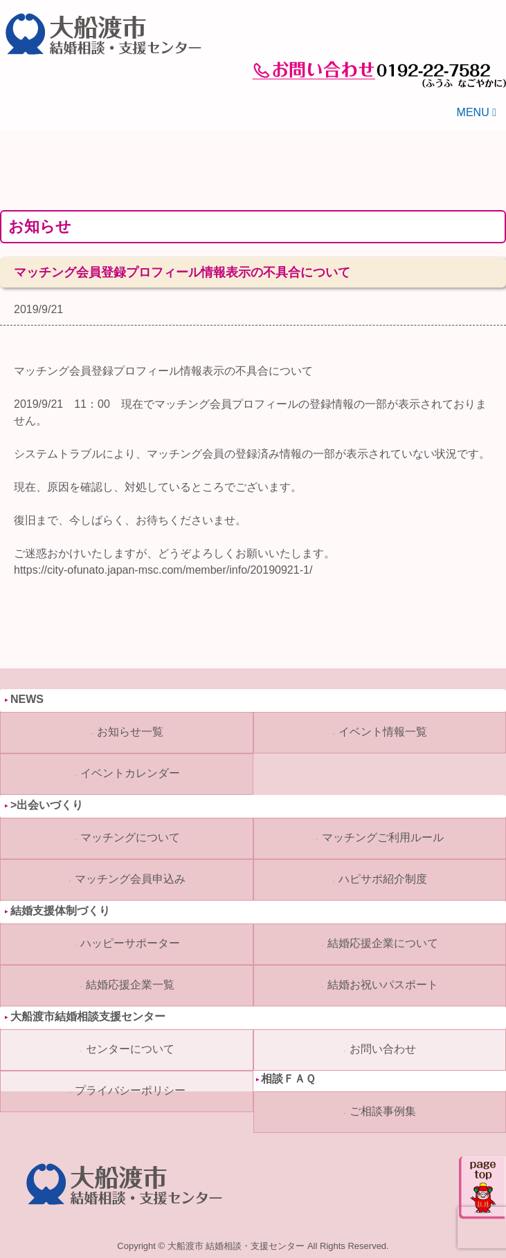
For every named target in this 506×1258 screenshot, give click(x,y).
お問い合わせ (383, 1049)
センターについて (130, 1049)
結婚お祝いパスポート (382, 985)
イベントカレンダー (130, 773)
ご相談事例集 (383, 1111)
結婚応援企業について (382, 943)
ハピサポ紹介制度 (382, 879)
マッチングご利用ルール (383, 837)
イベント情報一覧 (382, 732)
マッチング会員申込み (130, 879)
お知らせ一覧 (130, 732)
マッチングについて (130, 837)
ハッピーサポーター (130, 943)
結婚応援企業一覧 (130, 985)
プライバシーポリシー (130, 1090)
